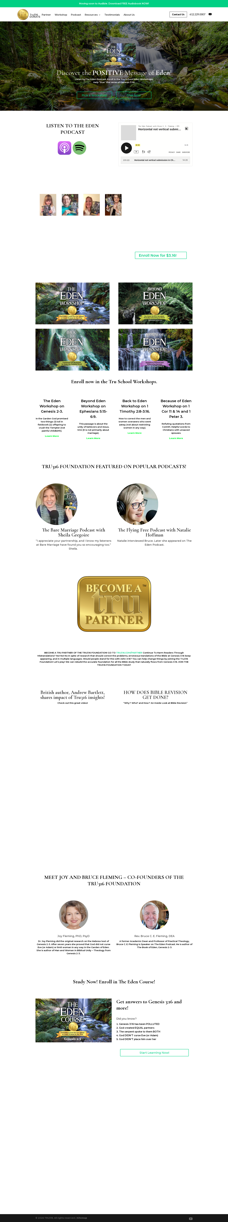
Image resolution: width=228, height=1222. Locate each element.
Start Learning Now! (154, 1052)
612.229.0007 (197, 14)
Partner (55, 15)
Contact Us (177, 14)
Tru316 (43, 15)
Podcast (85, 15)
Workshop (70, 15)
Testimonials (121, 15)
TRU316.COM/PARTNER (129, 652)
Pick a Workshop (94, 95)
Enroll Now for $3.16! (157, 255)
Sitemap (82, 1217)
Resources (100, 15)
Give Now (134, 95)
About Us (44, 17)
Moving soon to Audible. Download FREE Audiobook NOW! (114, 3)
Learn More (52, 436)
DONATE (59, 17)
